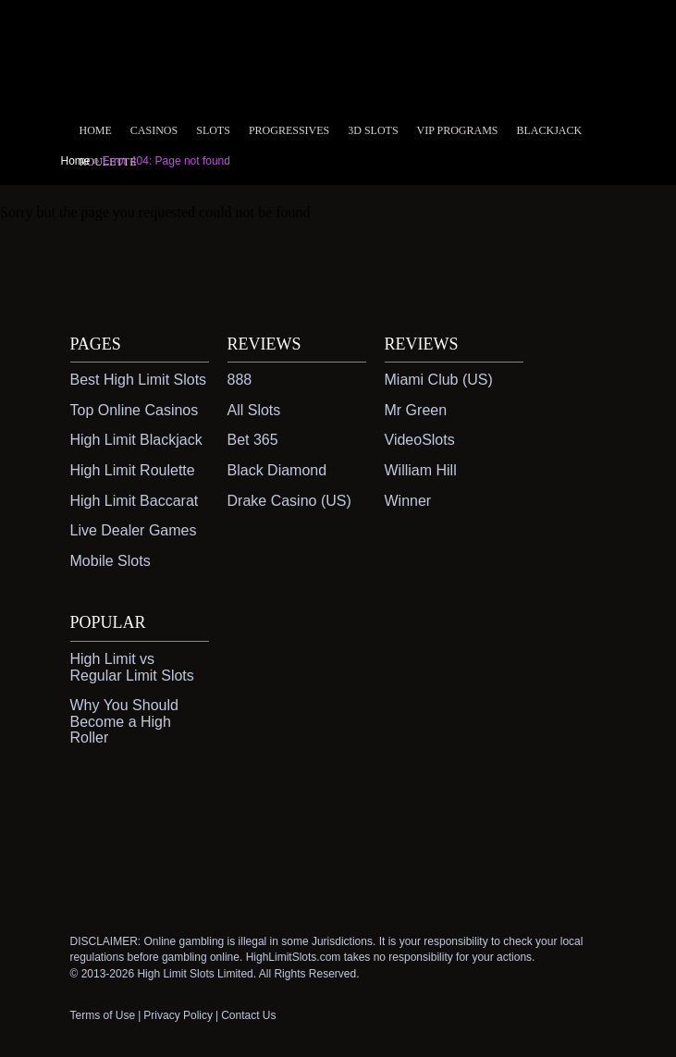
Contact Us (248, 1015)
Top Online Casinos (134, 410)
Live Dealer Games (133, 530)
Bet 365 (252, 440)
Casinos (154, 130)
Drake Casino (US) (289, 501)
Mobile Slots (110, 561)
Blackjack (550, 130)
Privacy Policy (178, 1015)
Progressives (289, 130)
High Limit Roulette (132, 470)
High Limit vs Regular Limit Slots (132, 667)
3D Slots (373, 130)
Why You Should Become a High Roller (124, 721)
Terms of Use (103, 1015)
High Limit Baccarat (134, 501)
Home (96, 130)
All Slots (254, 410)
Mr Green (416, 410)
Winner (408, 501)
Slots (213, 130)
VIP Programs (457, 130)
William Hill (421, 470)
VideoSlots (420, 440)
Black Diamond (277, 470)
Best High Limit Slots (138, 379)
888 (239, 379)
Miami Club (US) (439, 379)
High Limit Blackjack (136, 440)
